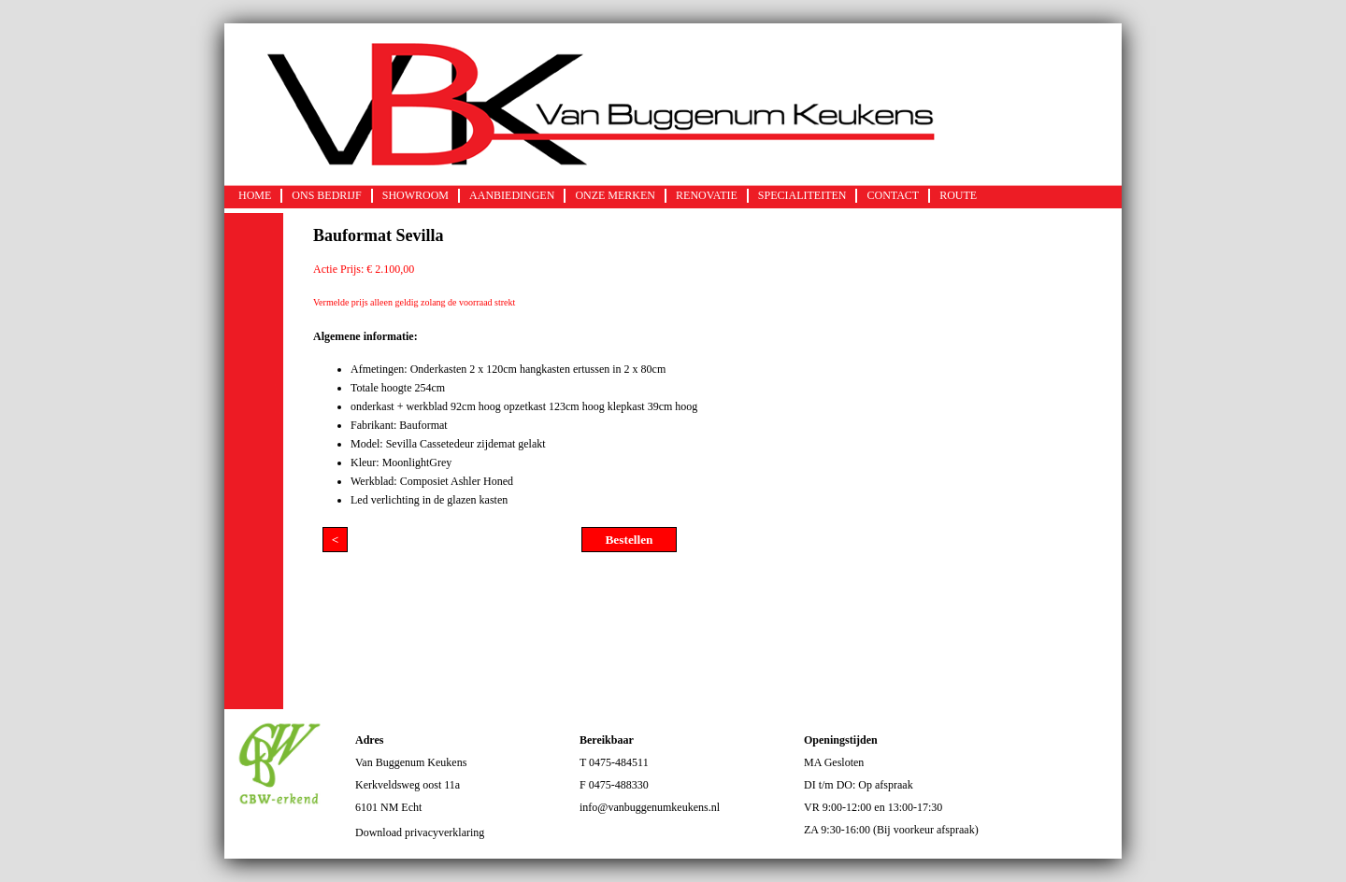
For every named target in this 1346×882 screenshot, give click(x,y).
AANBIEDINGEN (511, 195)
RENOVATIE (706, 195)
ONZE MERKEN (615, 195)
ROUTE (958, 195)
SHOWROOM (415, 195)
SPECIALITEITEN (802, 195)
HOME (254, 195)
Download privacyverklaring (419, 832)
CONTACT (892, 195)
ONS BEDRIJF (326, 195)
